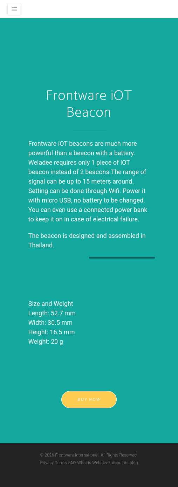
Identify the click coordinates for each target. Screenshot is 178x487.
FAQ (72, 462)
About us (120, 462)
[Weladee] (14, 9)
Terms (61, 462)
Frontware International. (77, 455)
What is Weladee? (93, 462)
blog (134, 462)
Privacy (47, 462)
